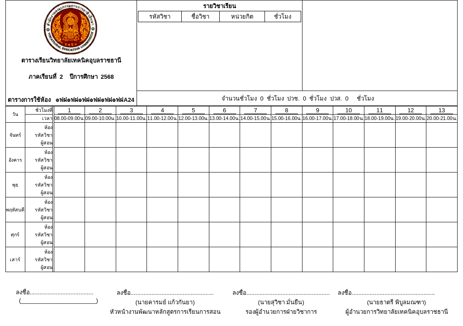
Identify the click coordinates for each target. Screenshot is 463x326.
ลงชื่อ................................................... (165, 292)
